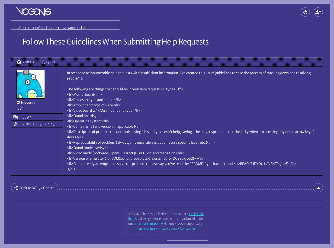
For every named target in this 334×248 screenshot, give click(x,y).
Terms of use (146, 228)
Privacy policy (167, 228)
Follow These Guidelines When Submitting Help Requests (115, 42)
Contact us (188, 228)
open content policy (148, 224)
